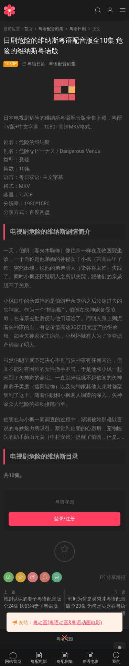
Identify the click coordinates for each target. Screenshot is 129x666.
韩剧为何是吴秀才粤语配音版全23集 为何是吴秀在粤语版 (96, 606)
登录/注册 (64, 518)
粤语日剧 (36, 63)
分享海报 (113, 577)
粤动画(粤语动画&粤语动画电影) (67, 622)
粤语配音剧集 (62, 63)
